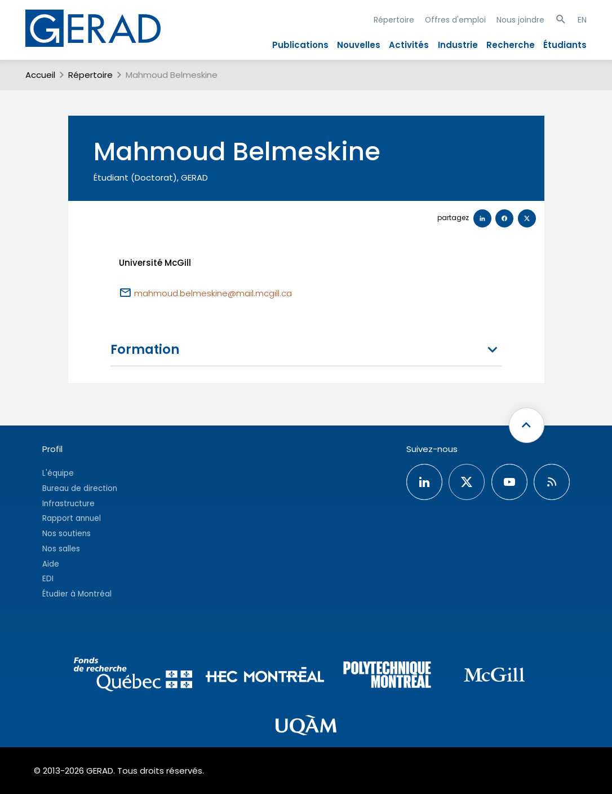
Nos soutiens (66, 533)
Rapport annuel (71, 518)
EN (582, 19)
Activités (409, 45)
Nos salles (61, 548)
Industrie (458, 45)
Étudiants (565, 45)
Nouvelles (358, 45)
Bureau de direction (79, 488)
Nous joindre (520, 19)
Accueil (40, 75)
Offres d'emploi (455, 19)
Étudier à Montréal (77, 594)
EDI (48, 578)
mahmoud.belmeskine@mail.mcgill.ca (213, 293)
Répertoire (394, 19)
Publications (300, 45)
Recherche (510, 45)
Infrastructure (68, 503)
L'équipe (58, 473)
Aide (50, 564)
